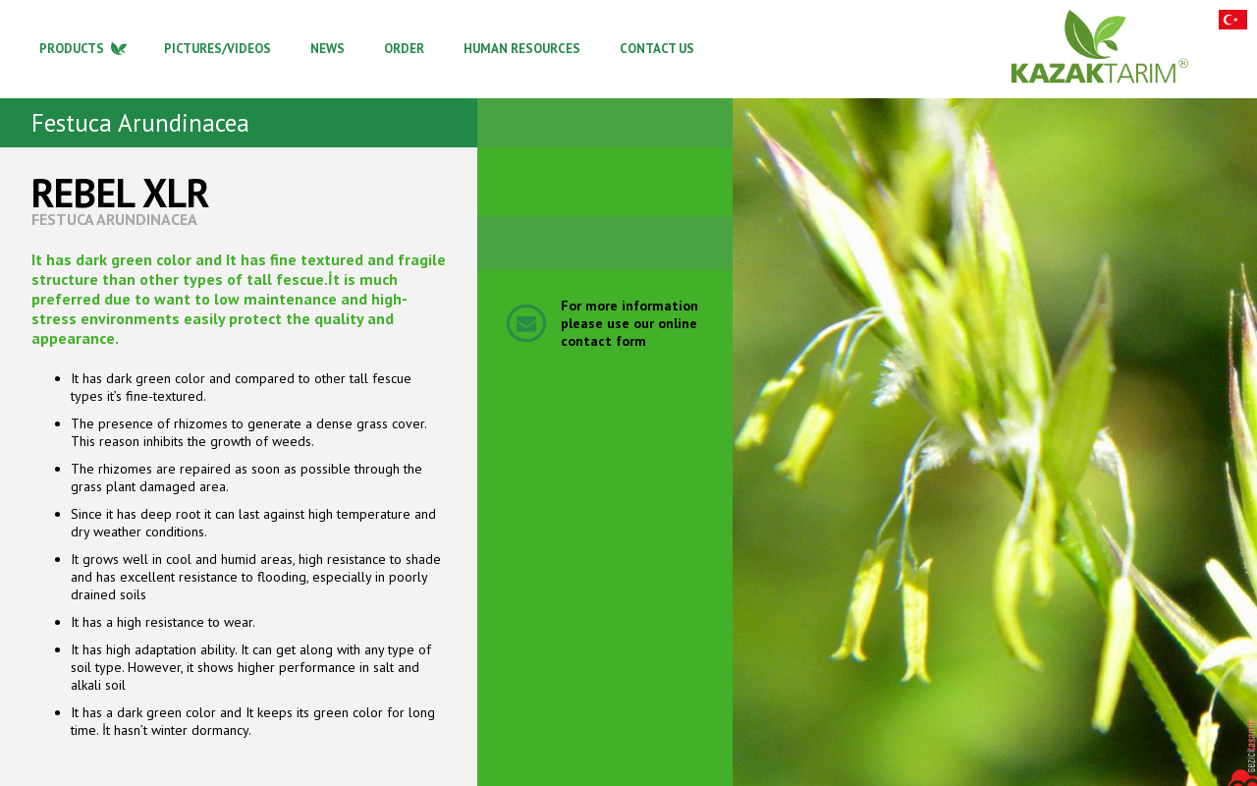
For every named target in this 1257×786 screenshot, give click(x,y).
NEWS (327, 48)
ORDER (404, 48)
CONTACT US (657, 48)
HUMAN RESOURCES (522, 48)
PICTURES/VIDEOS (217, 48)
